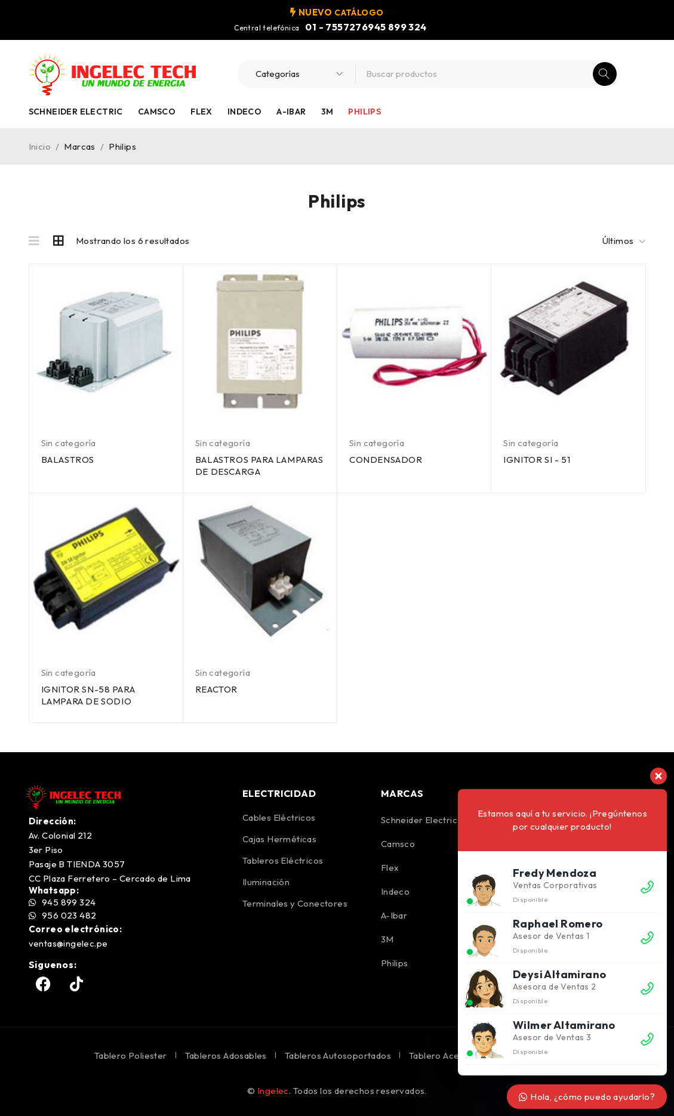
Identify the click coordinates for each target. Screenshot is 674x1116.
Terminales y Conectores (294, 903)
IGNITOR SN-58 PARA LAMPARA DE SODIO (88, 695)
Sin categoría (68, 443)
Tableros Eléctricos (283, 860)
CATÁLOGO (359, 12)
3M (327, 111)
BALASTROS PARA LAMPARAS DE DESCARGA (259, 465)
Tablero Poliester (130, 1055)
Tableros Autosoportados (338, 1055)
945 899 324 (397, 26)
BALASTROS (67, 459)
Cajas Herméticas (279, 839)
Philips (364, 111)
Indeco (244, 111)
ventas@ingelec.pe (68, 943)
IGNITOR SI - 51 (536, 459)
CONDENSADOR (386, 459)
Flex (201, 111)
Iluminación (266, 882)
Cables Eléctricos (279, 817)
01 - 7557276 (336, 26)
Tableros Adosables (226, 1055)
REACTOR (216, 689)
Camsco (157, 111)
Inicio (40, 146)
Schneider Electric (76, 111)
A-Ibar (291, 111)
